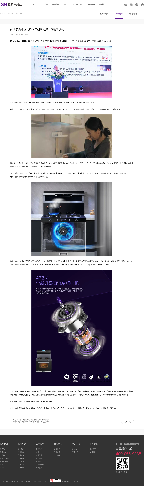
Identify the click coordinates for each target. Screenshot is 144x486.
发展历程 (39, 461)
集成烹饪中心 (4, 458)
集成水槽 (3, 452)
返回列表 (127, 422)
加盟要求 (21, 461)
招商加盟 (56, 4)
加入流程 (21, 465)
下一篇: (12, 422)
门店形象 (21, 458)
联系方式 (93, 449)
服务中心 (91, 4)
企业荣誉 (39, 455)
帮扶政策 (21, 455)
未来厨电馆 (40, 465)
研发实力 (39, 458)
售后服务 (75, 449)
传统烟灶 (3, 455)
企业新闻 (104, 14)
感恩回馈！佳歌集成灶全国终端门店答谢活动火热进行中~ (32, 422)
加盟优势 (21, 452)
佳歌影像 (133, 14)
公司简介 (39, 449)
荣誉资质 (39, 468)
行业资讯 (18, 14)
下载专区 (75, 452)
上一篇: (12, 420)
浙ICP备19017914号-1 (41, 481)
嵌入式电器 (4, 461)
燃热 (1, 465)
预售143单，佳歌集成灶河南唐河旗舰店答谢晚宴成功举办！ (33, 420)
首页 (34, 4)
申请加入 (21, 468)
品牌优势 (21, 449)
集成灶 (2, 449)
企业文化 (39, 452)
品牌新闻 (79, 4)
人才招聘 (93, 452)
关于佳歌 (67, 4)
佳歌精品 (44, 4)
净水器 (2, 468)
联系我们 (102, 4)
